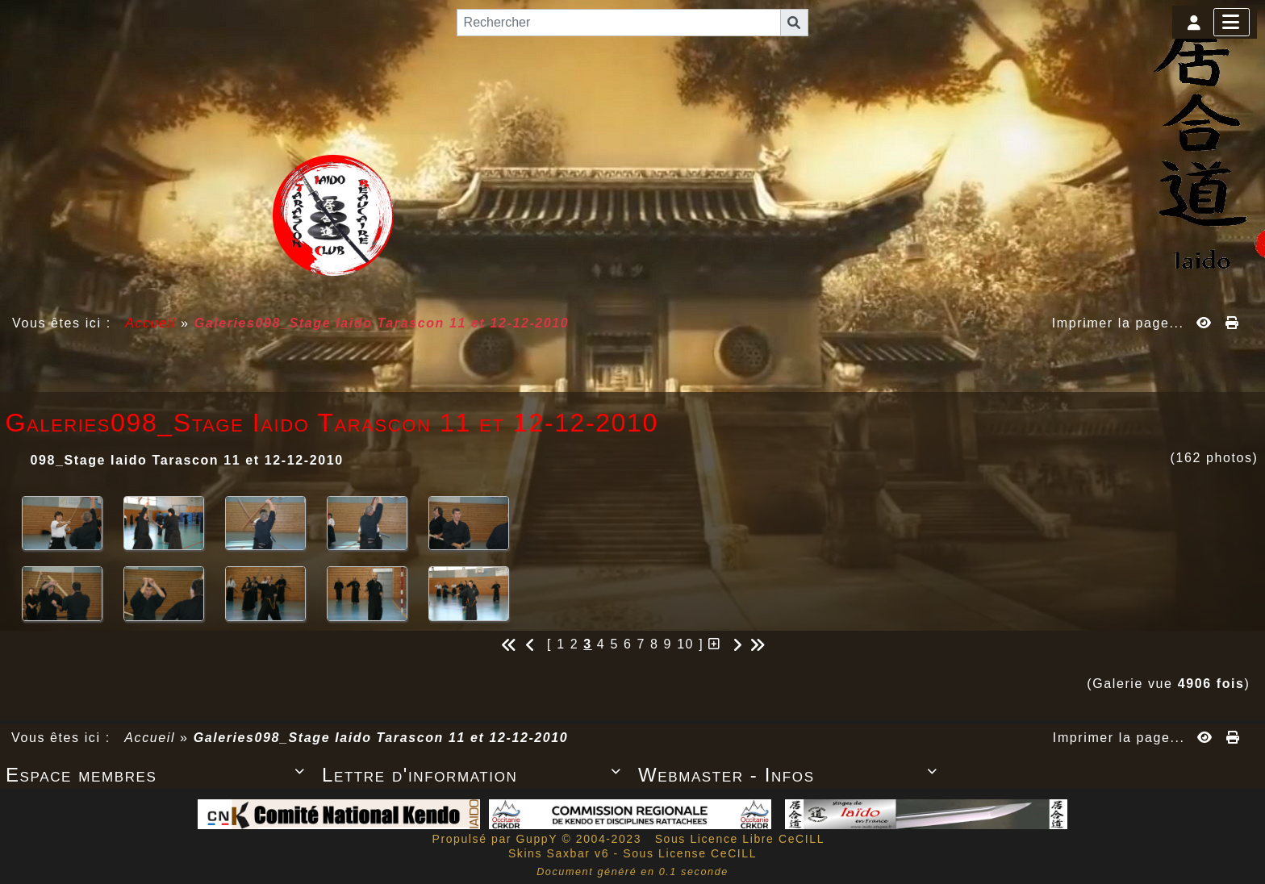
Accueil (151, 323)
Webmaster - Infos (790, 775)
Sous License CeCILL (690, 853)
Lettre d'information (474, 775)
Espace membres (158, 775)
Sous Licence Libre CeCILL (742, 838)
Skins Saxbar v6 (558, 853)
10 (685, 644)
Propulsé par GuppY (497, 838)
